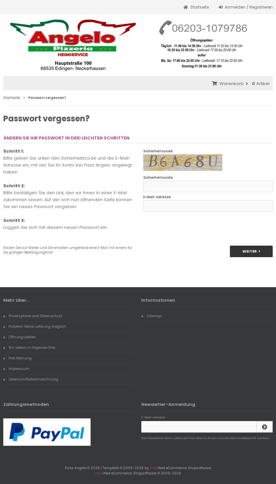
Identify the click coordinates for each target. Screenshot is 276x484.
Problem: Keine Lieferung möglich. (35, 326)
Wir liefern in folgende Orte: (29, 347)
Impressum (16, 368)
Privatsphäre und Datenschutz (33, 315)
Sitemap (151, 315)
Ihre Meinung (17, 358)
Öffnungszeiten (19, 337)
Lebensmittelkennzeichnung (30, 379)
